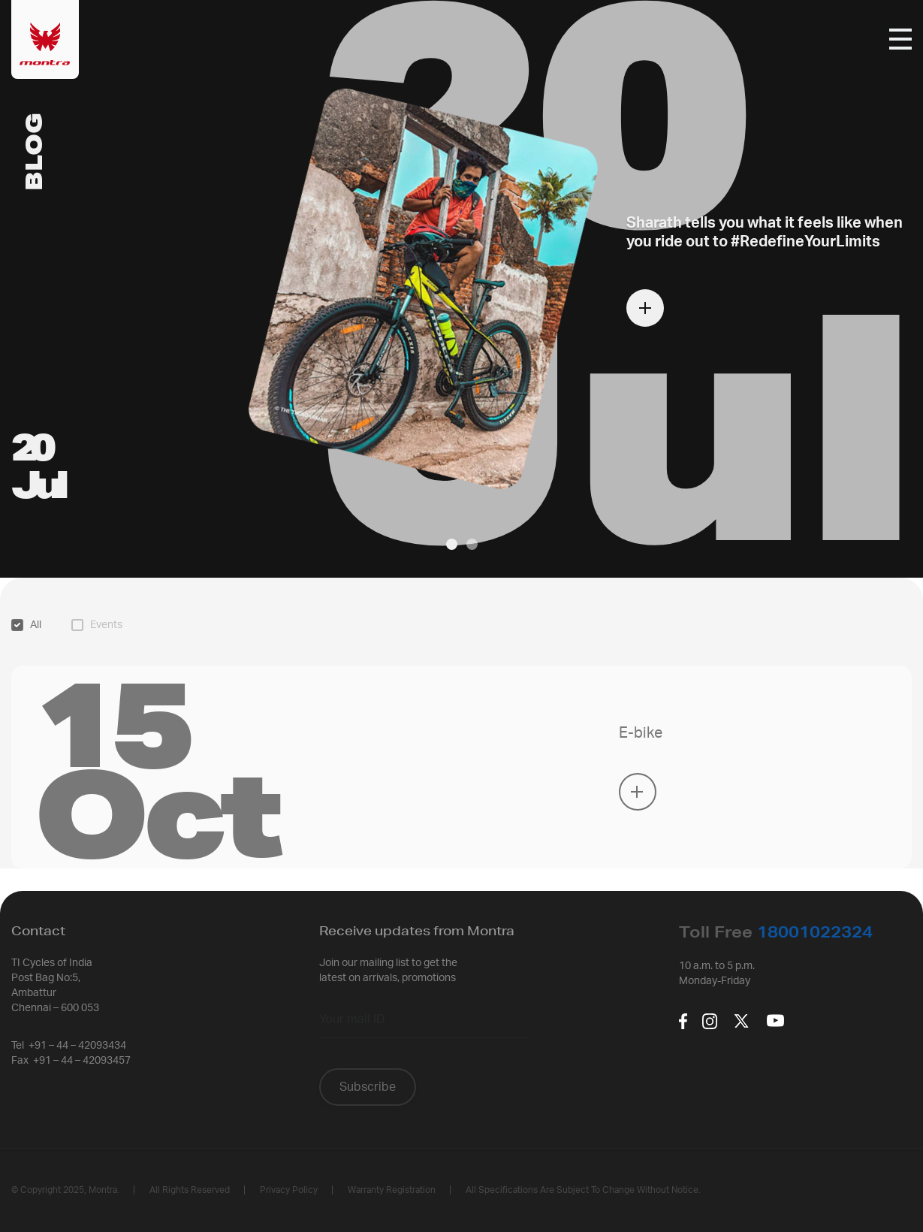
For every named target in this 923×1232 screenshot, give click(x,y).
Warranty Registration (392, 1189)
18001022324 (815, 931)
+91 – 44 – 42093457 (82, 1060)
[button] (451, 544)
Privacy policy (289, 1189)
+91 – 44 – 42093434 (77, 1045)
